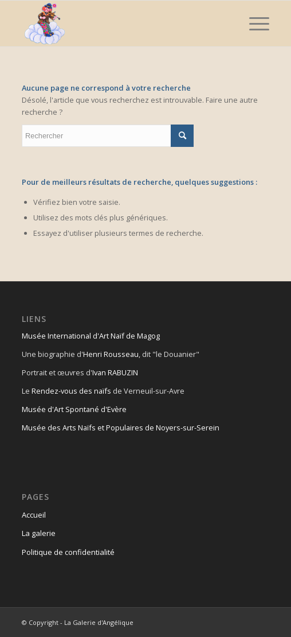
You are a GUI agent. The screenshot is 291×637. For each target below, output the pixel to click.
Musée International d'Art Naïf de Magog (91, 336)
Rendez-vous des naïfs (71, 391)
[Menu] (253, 23)
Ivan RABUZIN (115, 372)
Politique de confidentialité (68, 552)
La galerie (39, 533)
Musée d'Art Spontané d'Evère (74, 409)
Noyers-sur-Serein (187, 427)
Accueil (34, 515)
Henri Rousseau (111, 354)
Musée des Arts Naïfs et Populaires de (89, 427)
